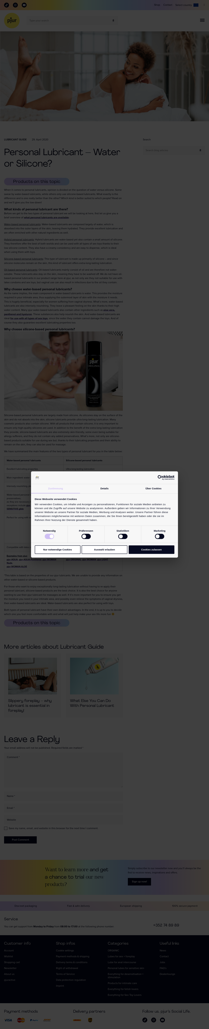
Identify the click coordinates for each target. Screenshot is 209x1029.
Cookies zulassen (151, 549)
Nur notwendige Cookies (57, 549)
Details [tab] (104, 488)
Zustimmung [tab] (55, 488)
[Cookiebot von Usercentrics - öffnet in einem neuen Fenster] (160, 477)
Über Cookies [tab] (153, 488)
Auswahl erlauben (104, 549)
